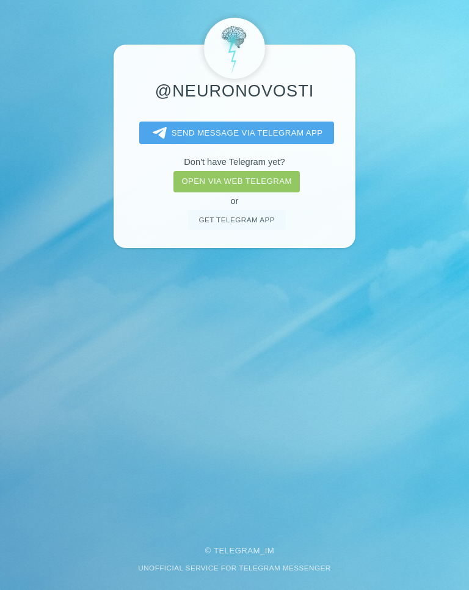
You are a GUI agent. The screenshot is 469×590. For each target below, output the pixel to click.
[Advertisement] (234, 388)
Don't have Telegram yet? (234, 162)
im (270, 550)
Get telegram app (236, 220)
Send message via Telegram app (235, 133)
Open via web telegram (236, 181)
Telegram (237, 550)
